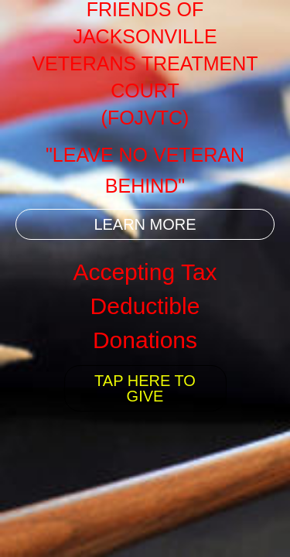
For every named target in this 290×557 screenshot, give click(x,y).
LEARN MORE (145, 224)
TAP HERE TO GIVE (145, 388)
